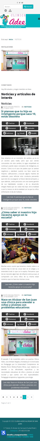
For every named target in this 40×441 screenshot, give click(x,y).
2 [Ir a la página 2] (13, 397)
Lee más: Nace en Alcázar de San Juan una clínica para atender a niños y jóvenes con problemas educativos (20, 385)
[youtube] (22, 3)
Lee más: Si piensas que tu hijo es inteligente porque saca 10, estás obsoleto (20, 198)
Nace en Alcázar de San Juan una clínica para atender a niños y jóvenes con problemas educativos (19, 303)
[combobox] (13, 7)
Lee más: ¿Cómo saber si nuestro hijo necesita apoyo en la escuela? (20, 285)
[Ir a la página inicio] (3, 397)
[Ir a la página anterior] (7, 397)
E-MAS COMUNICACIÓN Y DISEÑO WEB (20, 436)
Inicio (11, 39)
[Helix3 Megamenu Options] (39, 18)
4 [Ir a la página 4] (20, 397)
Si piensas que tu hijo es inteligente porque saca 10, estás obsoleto (18, 113)
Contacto (13, 431)
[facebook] (17, 3)
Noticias (27, 107)
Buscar (28, 6)
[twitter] (19, 3)
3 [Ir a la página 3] (17, 397)
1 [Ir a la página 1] (10, 397)
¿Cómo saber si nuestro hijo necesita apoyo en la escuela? (19, 214)
